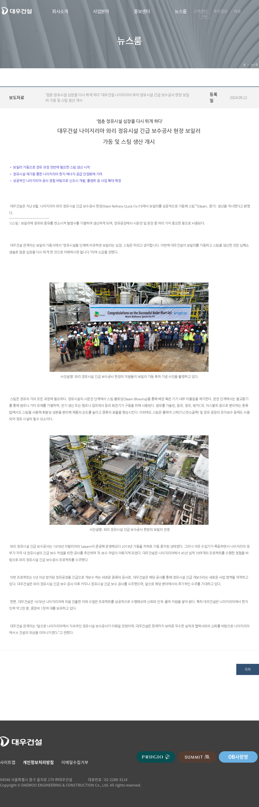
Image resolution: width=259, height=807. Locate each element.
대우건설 (16, 11)
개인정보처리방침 (38, 762)
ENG (204, 16)
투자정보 (221, 11)
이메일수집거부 (74, 762)
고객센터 (200, 11)
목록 (248, 669)
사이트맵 (7, 762)
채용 (237, 11)
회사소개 (60, 11)
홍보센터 (142, 11)
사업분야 (101, 11)
